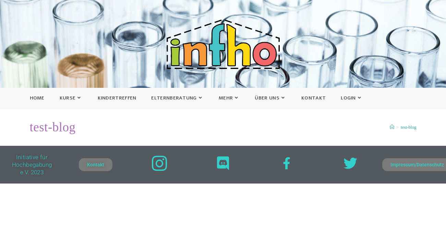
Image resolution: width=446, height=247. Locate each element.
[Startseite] (392, 127)
